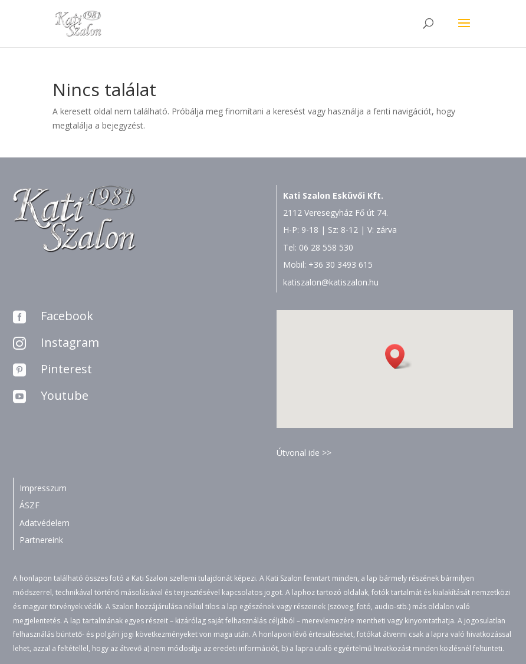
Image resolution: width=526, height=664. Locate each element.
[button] (398, 356)
